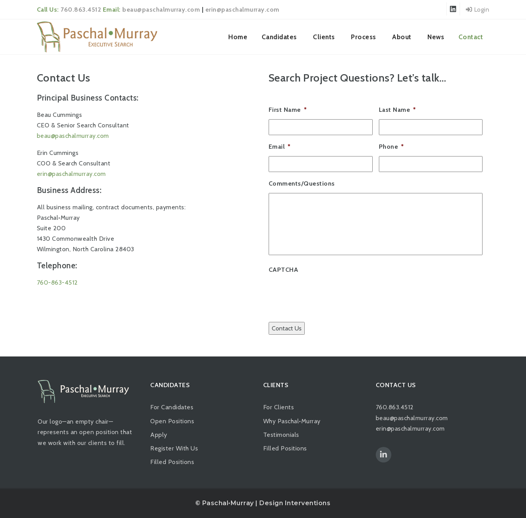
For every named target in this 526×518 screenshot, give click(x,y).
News (435, 37)
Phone (391, 146)
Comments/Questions (302, 183)
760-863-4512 (57, 282)
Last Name (397, 109)
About (401, 37)
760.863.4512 (81, 9)
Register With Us (174, 448)
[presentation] (328, 294)
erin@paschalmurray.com (242, 9)
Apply (158, 434)
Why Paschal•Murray (292, 421)
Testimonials (281, 434)
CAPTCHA (284, 269)
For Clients (278, 407)
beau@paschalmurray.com (161, 9)
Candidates (279, 37)
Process (363, 37)
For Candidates (171, 407)
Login (478, 9)
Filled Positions (172, 462)
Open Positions (172, 421)
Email (280, 146)
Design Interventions (294, 503)
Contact (470, 37)
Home (237, 37)
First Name (288, 109)
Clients (324, 37)
